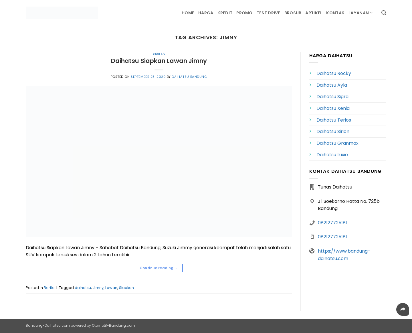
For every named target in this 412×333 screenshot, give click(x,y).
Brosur (293, 13)
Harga (205, 13)
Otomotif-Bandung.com (113, 325)
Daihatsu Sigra (332, 96)
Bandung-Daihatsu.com (48, 325)
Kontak (335, 13)
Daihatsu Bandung (189, 76)
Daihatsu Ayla (331, 85)
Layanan (360, 13)
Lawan (111, 287)
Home (188, 13)
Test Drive (268, 13)
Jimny (98, 287)
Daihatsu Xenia (333, 108)
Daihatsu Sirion (332, 131)
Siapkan (126, 287)
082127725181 (332, 222)
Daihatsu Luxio (332, 154)
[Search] (383, 13)
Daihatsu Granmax (337, 143)
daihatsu (83, 287)
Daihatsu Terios (333, 120)
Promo (244, 13)
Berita (158, 53)
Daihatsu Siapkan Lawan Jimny (159, 60)
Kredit (225, 13)
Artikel (313, 13)
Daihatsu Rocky (333, 73)
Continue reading (159, 268)
